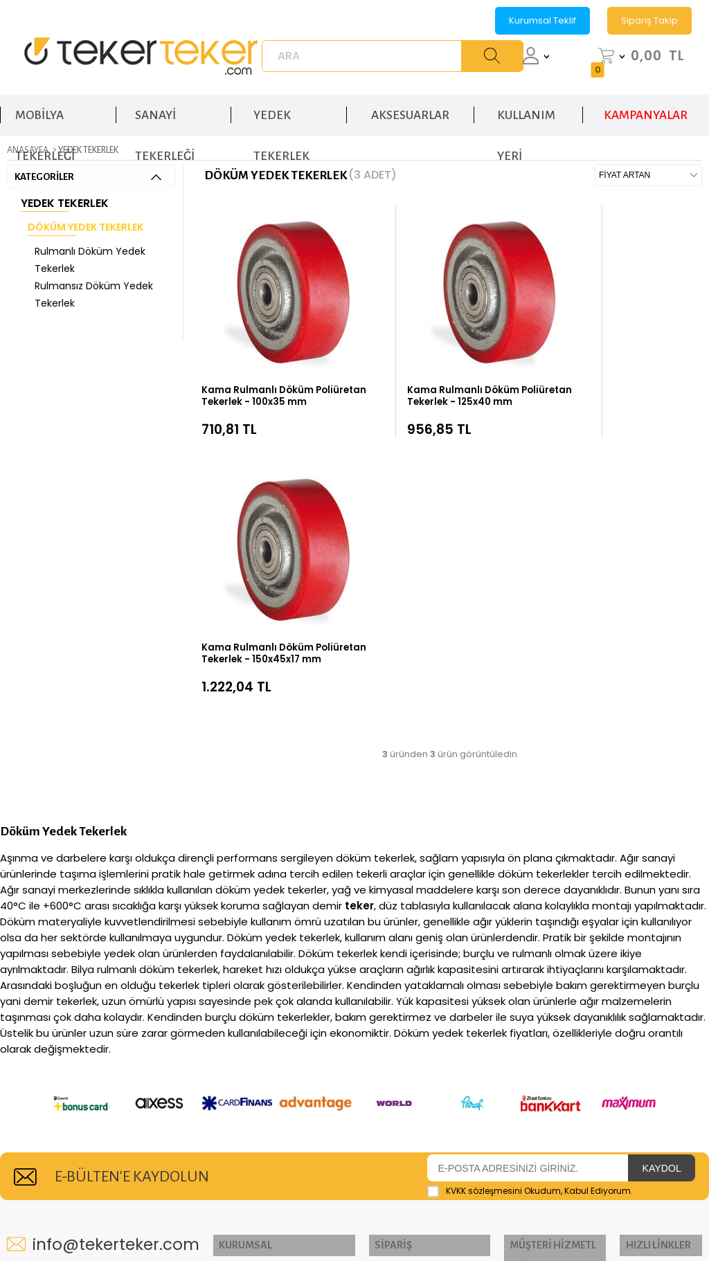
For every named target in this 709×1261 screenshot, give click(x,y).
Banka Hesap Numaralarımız (394, 1071)
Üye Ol (371, 1000)
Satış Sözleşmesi (536, 1021)
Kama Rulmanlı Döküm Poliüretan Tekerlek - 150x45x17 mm (602, 359)
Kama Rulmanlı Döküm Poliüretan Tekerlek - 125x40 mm (431, 359)
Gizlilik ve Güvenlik (543, 957)
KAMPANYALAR (646, 102)
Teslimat (376, 1021)
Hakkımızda (245, 957)
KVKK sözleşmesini (484, 878)
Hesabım (377, 979)
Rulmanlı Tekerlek (639, 1020)
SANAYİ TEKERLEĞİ (165, 109)
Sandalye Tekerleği (640, 1167)
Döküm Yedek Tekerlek (85, 224)
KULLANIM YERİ (526, 109)
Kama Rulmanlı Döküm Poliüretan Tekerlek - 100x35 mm (261, 359)
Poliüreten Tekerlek (643, 1055)
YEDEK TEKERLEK (281, 109)
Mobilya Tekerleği (640, 1132)
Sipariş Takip (649, 20)
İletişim (233, 979)
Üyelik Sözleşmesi (541, 1000)
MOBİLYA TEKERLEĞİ (45, 109)
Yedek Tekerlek (65, 200)
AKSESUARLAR (410, 102)
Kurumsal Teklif (542, 20)
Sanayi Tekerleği (658, 957)
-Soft (278, 1222)
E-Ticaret (313, 1222)
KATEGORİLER (88, 174)
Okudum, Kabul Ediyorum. (530, 878)
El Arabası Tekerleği (641, 985)
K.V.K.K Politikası (536, 979)
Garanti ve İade (393, 1043)
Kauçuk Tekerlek (658, 1082)
